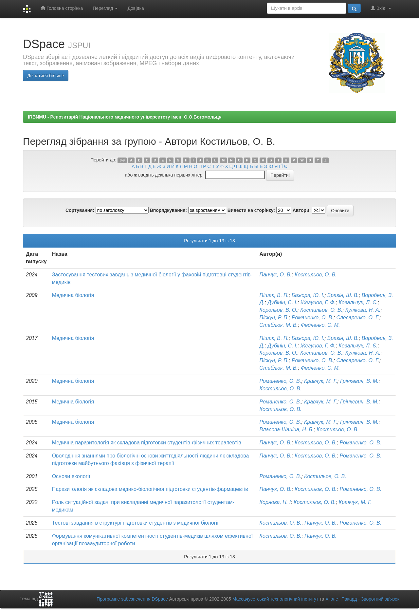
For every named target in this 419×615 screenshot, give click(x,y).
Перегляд (105, 8)
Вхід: (381, 8)
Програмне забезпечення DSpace (132, 599)
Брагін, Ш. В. (343, 295)
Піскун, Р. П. (274, 317)
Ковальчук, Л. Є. (357, 302)
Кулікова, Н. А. (362, 310)
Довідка (135, 8)
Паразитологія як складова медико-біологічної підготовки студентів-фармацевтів (150, 489)
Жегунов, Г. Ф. (318, 302)
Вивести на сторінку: (251, 210)
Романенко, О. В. (313, 317)
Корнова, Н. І (275, 502)
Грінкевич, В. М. (359, 381)
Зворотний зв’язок (380, 599)
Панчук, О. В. (276, 274)
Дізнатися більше (45, 75)
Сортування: (79, 210)
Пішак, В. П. (274, 295)
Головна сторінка (62, 8)
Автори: (302, 210)
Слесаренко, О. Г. (357, 317)
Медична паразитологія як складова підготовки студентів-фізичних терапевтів (146, 442)
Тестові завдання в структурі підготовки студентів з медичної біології (135, 523)
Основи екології (71, 476)
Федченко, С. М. (320, 325)
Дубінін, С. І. (282, 302)
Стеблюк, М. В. (279, 325)
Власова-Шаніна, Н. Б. (287, 429)
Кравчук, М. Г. (320, 381)
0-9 (122, 160)
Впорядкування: (168, 210)
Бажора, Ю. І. (308, 295)
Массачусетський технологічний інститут (275, 599)
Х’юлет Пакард (341, 599)
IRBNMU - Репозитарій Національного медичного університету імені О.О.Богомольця (125, 117)
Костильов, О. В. (316, 274)
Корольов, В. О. (279, 310)
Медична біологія (73, 295)
